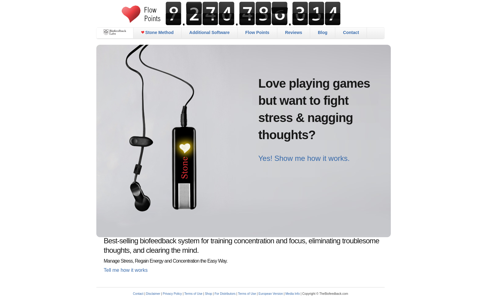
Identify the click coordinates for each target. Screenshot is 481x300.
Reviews (293, 32)
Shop (208, 293)
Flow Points (257, 32)
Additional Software (209, 32)
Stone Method (157, 32)
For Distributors (224, 293)
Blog (322, 32)
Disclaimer (153, 293)
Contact (351, 32)
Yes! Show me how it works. (304, 158)
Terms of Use (193, 293)
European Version (271, 293)
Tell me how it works (126, 270)
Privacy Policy (172, 293)
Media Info (293, 293)
